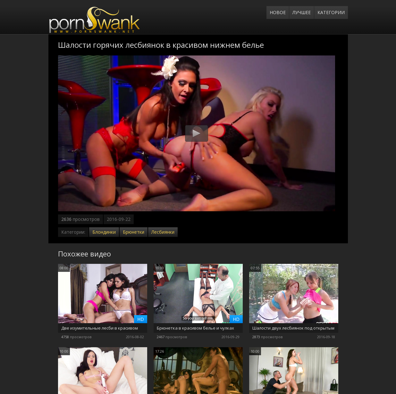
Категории (331, 12)
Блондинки (104, 232)
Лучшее (301, 12)
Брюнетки (133, 232)
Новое (278, 12)
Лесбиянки (162, 232)
